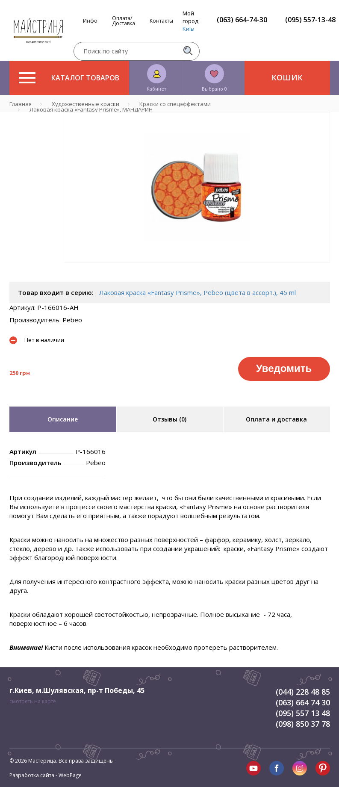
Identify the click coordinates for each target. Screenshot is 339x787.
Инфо (90, 21)
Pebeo (72, 319)
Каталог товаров (69, 77)
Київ (188, 28)
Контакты (161, 21)
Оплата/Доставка (123, 21)
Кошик (287, 77)
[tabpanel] (197, 187)
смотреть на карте (32, 701)
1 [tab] (196, 268)
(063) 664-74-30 (242, 19)
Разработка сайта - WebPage (45, 775)
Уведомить (284, 368)
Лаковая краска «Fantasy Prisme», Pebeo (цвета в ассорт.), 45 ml (197, 292)
